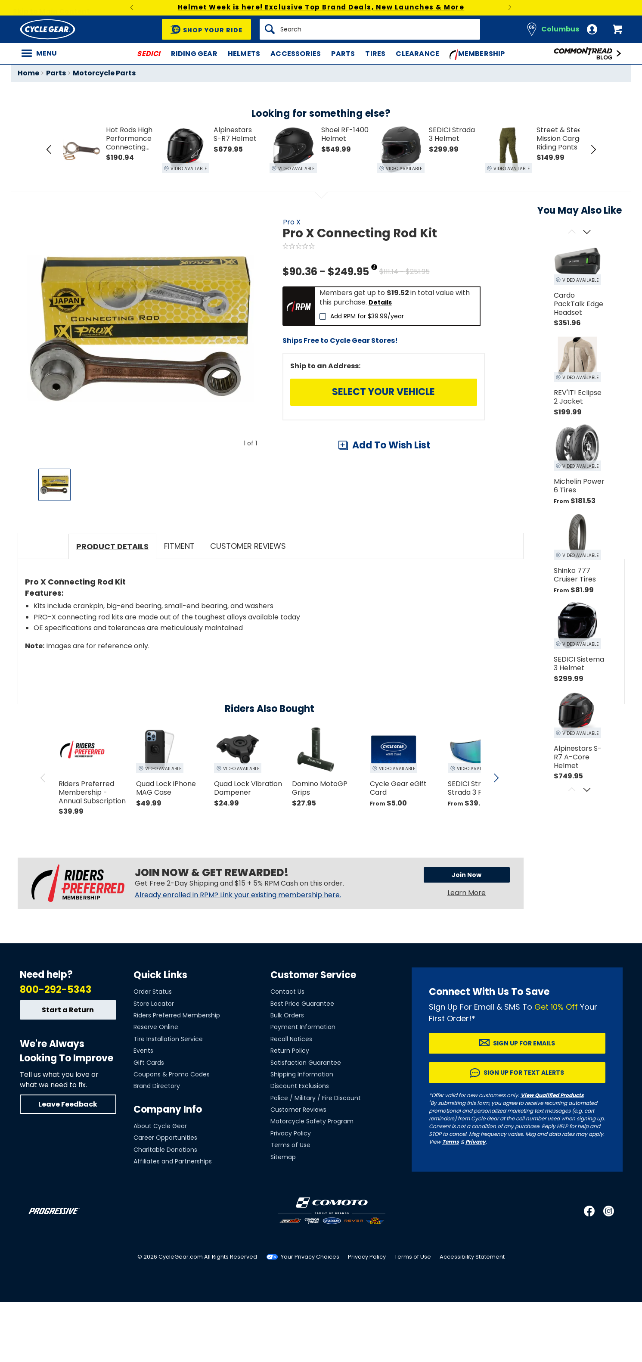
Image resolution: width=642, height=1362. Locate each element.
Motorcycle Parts (104, 73)
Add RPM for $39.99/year (367, 316)
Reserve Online (155, 1087)
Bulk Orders (287, 1075)
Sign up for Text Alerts (524, 1132)
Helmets (244, 54)
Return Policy (289, 1111)
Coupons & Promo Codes (171, 1134)
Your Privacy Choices (310, 1317)
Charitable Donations (165, 1209)
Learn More (466, 954)
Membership (477, 54)
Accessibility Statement (472, 1317)
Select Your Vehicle (383, 391)
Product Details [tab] (112, 607)
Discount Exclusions (299, 1146)
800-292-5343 (55, 1049)
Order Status (152, 1052)
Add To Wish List (391, 445)
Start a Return (68, 1070)
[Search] (370, 29)
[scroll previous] (43, 839)
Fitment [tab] (179, 607)
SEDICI (148, 54)
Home (28, 73)
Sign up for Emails (524, 1103)
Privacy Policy (290, 1193)
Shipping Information (301, 1134)
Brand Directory (156, 1146)
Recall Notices (291, 1099)
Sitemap (283, 1217)
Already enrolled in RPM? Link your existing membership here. (238, 956)
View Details (150, 573)
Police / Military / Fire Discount (315, 1158)
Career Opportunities (165, 1198)
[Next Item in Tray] (593, 149)
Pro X (292, 222)
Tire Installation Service (168, 1099)
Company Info (167, 1169)
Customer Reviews (298, 1170)
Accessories (295, 54)
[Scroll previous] (572, 232)
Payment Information (302, 1087)
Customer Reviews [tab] (248, 607)
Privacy (475, 1201)
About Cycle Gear (160, 1186)
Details (380, 302)
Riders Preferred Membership (176, 1075)
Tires (375, 54)
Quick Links (160, 1035)
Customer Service (313, 1035)
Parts (343, 54)
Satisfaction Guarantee (305, 1122)
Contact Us (287, 1052)
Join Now (466, 936)
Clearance (417, 54)
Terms (450, 1201)
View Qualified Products (552, 1155)
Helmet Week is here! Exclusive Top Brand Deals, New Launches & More (321, 7)
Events (143, 1111)
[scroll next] (496, 839)
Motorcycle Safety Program (312, 1181)
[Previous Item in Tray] (49, 149)
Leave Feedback (67, 1164)
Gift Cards (148, 1122)
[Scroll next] (587, 232)
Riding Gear (194, 54)
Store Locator (153, 1063)
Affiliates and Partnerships (172, 1221)
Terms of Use (290, 1205)
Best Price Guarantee (302, 1063)
